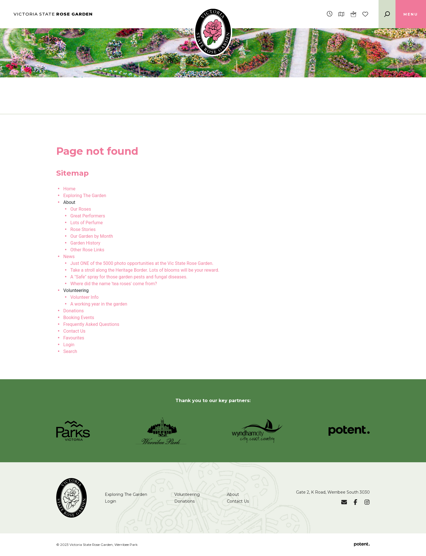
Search (70, 351)
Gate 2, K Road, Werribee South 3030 (333, 492)
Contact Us (74, 331)
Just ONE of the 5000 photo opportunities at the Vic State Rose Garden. (142, 263)
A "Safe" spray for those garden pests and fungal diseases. (128, 277)
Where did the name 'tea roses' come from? (113, 283)
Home (69, 188)
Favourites (73, 338)
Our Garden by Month (91, 236)
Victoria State (53, 14)
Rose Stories (82, 229)
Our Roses (80, 209)
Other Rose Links (87, 249)
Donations (73, 310)
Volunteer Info (84, 297)
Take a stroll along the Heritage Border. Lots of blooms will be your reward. (144, 270)
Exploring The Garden (84, 195)
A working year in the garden (98, 304)
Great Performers (87, 216)
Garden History (85, 243)
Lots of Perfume (86, 222)
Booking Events (78, 317)
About (233, 494)
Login (68, 344)
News (69, 256)
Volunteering (187, 494)
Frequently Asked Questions (91, 324)
